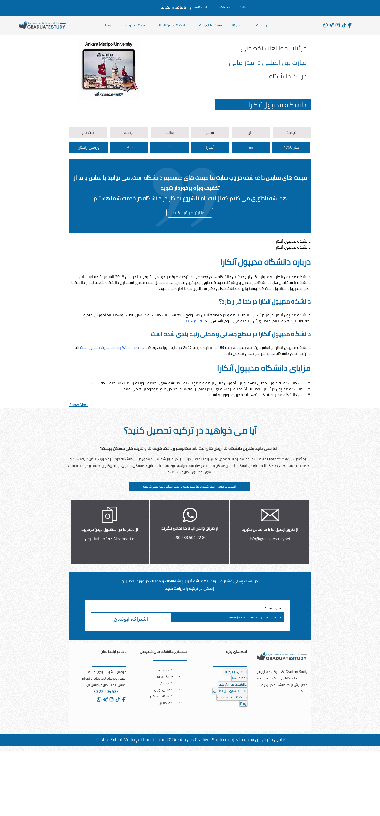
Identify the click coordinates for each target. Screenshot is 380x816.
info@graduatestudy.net (270, 538)
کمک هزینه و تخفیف (232, 697)
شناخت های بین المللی (230, 691)
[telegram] (331, 25)
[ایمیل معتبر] (229, 617)
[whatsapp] (325, 25)
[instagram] (337, 25)
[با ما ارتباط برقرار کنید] (189, 213)
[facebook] (350, 25)
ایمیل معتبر (274, 608)
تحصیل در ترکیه (236, 672)
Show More (78, 405)
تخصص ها (239, 678)
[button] (189, 486)
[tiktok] (343, 25)
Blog (243, 703)
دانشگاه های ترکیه (233, 684)
